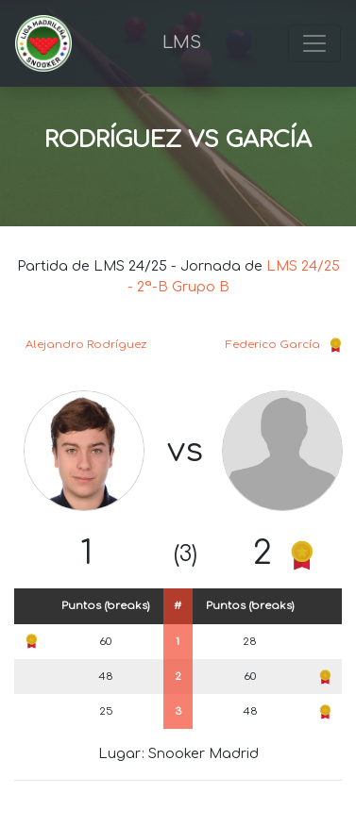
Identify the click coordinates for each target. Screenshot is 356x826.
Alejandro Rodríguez (85, 345)
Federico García (273, 345)
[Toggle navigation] (314, 43)
